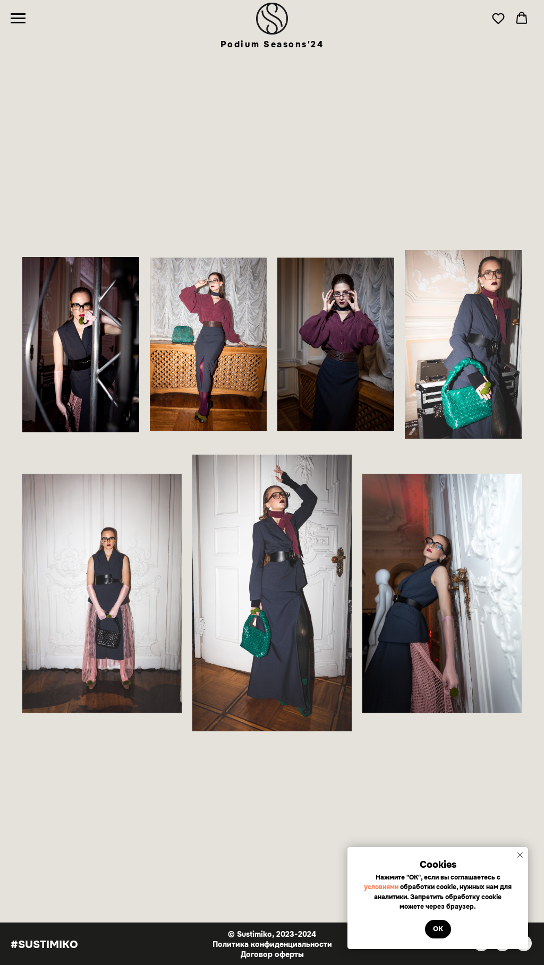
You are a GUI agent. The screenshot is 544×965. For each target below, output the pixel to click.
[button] (498, 18)
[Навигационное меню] (18, 18)
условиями (382, 887)
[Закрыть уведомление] (520, 855)
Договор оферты (272, 954)
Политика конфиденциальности (272, 944)
